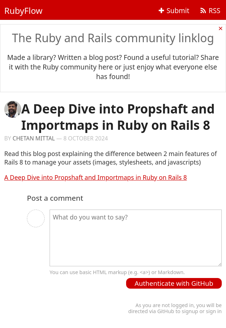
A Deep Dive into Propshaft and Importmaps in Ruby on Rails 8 (95, 177)
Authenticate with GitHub (174, 283)
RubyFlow (23, 10)
